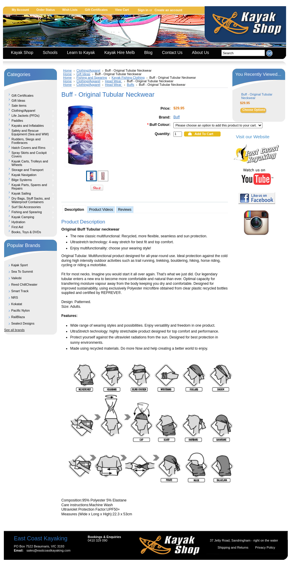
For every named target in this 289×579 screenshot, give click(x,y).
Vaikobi (16, 278)
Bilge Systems (29, 180)
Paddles (29, 120)
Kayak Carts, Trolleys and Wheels (30, 163)
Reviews (124, 210)
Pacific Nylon (20, 310)
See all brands (14, 330)
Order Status (45, 9)
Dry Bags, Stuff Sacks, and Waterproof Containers (29, 200)
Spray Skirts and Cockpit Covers (29, 154)
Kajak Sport (19, 265)
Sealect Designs (23, 323)
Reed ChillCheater (24, 284)
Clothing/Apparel (29, 110)
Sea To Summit (22, 271)
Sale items (19, 105)
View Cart (122, 9)
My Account (20, 9)
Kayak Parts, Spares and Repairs (29, 186)
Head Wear (113, 81)
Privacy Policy (265, 547)
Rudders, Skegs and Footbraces (29, 140)
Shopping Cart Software (134, 568)
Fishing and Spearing (29, 212)
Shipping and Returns (233, 547)
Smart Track (20, 291)
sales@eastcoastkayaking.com (48, 550)
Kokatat (16, 304)
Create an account (168, 10)
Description (74, 210)
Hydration (18, 222)
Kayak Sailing (29, 193)
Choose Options (253, 109)
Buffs (130, 84)
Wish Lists (70, 9)
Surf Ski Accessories (29, 207)
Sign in (143, 10)
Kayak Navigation (29, 175)
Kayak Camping (29, 217)
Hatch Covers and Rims (29, 147)
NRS (14, 297)
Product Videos (101, 210)
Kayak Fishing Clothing (128, 77)
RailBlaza (18, 317)
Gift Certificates (96, 9)
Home (67, 70)
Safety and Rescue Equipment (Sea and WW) (29, 132)
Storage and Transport (29, 170)
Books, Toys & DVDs (26, 232)
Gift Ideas (18, 100)
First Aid (17, 227)
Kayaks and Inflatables (29, 125)
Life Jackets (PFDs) (29, 115)
